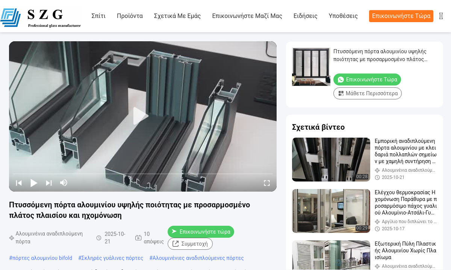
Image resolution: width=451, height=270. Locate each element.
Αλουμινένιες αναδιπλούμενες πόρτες (198, 258)
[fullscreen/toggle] (266, 182)
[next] (48, 182)
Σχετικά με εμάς (177, 16)
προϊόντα (130, 16)
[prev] (18, 182)
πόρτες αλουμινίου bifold (42, 258)
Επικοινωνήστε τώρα (401, 16)
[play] (142, 116)
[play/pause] (33, 182)
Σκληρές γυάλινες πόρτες (112, 258)
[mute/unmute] (63, 182)
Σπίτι (99, 16)
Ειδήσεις (306, 16)
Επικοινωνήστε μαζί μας (247, 16)
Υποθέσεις (343, 16)
